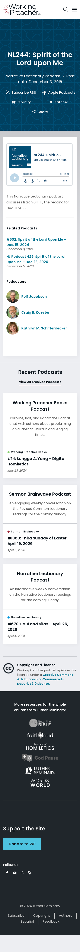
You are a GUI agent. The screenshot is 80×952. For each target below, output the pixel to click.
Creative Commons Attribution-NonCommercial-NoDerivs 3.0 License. (45, 679)
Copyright (41, 915)
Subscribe (16, 915)
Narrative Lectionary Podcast (33, 76)
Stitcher (59, 102)
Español (27, 921)
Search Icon (65, 9)
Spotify (21, 102)
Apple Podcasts (59, 92)
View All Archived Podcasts (40, 382)
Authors (65, 915)
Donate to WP (22, 843)
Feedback (51, 921)
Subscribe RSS (21, 92)
